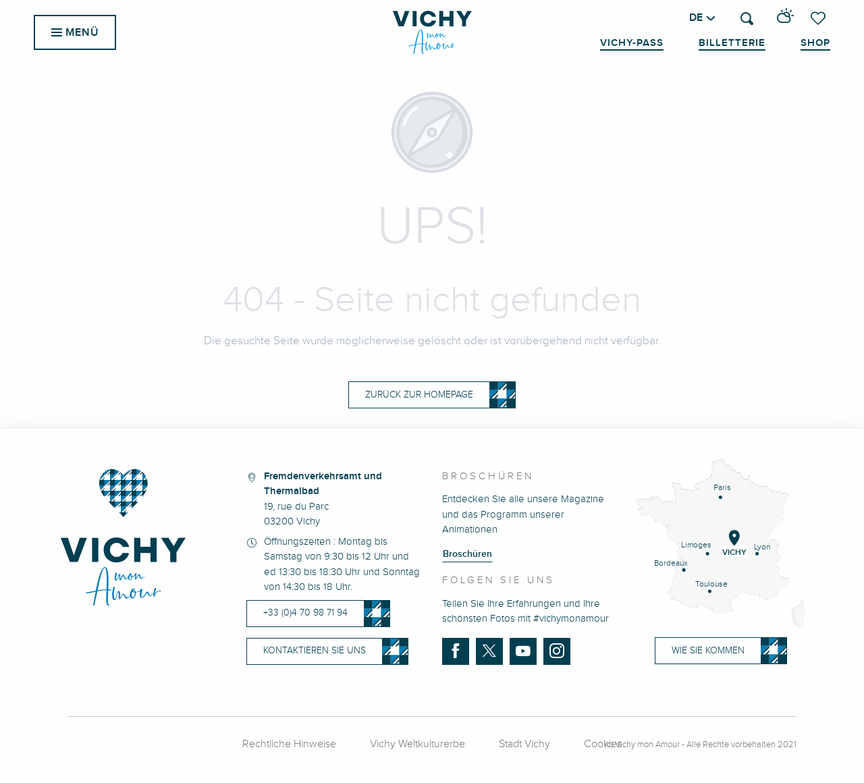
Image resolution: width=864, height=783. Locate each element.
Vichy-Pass (632, 43)
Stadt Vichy (524, 744)
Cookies (603, 744)
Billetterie (732, 43)
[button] (747, 18)
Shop (815, 43)
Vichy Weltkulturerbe (417, 744)
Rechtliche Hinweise (289, 744)
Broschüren (467, 554)
